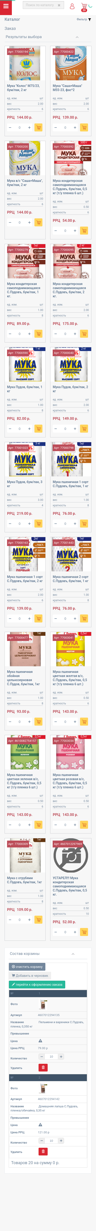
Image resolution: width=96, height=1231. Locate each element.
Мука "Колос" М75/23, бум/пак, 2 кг (23, 88)
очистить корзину (27, 967)
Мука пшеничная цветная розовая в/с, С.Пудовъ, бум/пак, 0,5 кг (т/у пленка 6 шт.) (70, 781)
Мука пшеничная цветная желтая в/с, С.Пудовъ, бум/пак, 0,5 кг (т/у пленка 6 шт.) (70, 678)
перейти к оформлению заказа (37, 984)
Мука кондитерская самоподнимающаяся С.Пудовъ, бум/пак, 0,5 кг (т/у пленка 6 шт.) (70, 187)
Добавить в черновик (30, 975)
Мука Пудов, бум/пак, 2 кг (70, 389)
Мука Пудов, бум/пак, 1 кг (24, 389)
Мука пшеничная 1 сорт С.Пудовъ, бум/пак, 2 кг (25, 579)
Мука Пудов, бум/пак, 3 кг (24, 484)
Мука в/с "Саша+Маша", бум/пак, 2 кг (25, 183)
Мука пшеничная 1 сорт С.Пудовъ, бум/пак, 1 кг (70, 484)
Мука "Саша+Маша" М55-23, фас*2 (67, 88)
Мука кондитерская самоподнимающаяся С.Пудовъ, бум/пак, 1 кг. (23, 290)
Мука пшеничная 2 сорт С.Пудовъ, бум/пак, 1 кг (70, 579)
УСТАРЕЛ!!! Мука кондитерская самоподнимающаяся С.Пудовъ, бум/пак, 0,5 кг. (70, 886)
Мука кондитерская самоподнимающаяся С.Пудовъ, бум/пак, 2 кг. (69, 290)
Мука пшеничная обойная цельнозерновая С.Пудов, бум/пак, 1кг (23, 678)
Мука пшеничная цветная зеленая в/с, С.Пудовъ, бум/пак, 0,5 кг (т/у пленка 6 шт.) (24, 781)
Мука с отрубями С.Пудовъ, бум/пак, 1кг (24, 880)
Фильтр (84, 19)
